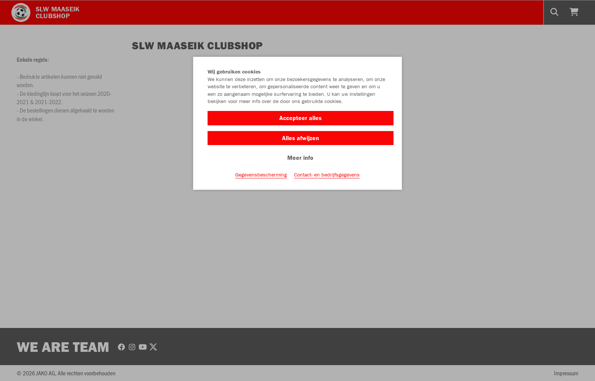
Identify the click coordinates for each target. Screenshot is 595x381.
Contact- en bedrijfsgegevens (327, 174)
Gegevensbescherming (261, 174)
